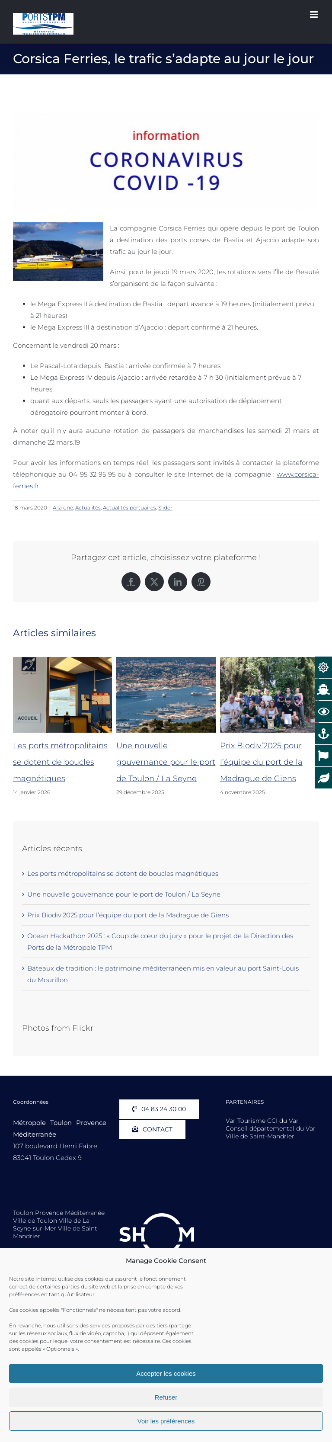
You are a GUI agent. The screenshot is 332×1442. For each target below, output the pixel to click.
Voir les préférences (166, 1421)
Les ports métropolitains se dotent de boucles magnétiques (60, 762)
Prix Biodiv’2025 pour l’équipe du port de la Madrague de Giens (261, 762)
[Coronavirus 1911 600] (166, 161)
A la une (63, 507)
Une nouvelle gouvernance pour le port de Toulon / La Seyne (165, 762)
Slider (165, 507)
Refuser (166, 1397)
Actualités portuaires (129, 507)
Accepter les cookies (166, 1373)
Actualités (88, 507)
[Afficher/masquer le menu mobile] (314, 14)
